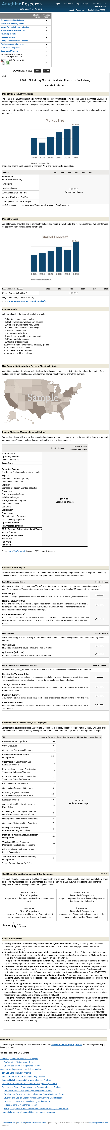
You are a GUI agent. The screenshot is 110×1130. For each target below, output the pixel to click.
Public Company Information (12, 44)
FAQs (85, 4)
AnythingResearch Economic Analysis (27, 301)
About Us (21, 1123)
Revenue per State (8, 34)
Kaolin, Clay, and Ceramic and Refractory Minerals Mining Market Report (36, 1108)
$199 (46, 70)
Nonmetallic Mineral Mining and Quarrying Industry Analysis (28, 1112)
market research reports (62, 1044)
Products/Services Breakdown (13, 30)
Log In (57, 4)
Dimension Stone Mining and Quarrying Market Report (28, 1091)
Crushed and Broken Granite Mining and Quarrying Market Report (33, 1098)
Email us (95, 4)
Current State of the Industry (12, 20)
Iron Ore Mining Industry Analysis (16, 1073)
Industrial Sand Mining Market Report (20, 1105)
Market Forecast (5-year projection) (15, 27)
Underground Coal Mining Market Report (22, 1066)
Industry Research (76, 10)
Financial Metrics (8, 37)
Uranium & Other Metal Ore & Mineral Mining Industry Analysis (29, 1083)
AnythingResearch (17, 551)
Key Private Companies (10, 48)
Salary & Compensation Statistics (14, 41)
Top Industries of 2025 (96, 10)
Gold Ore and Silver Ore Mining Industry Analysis (23, 1076)
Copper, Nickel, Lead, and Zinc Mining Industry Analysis (26, 1080)
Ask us (78, 1044)
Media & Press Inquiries (36, 1123)
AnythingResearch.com (98, 1123)
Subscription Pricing (71, 4)
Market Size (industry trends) (12, 24)
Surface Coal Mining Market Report (19, 1062)
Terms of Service (8, 1123)
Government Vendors (9, 51)
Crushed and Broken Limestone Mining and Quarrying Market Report (34, 1094)
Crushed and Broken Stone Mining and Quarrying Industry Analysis (31, 1087)
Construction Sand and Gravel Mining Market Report (27, 1101)
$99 (37, 70)
